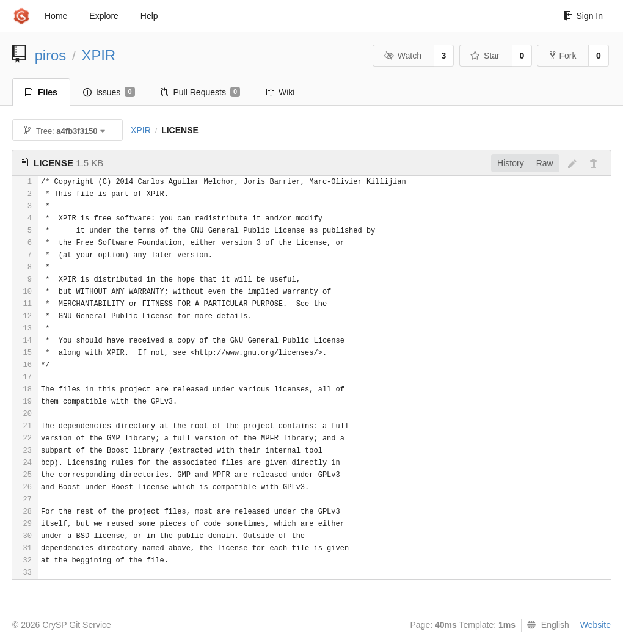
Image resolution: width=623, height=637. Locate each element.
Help (149, 16)
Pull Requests (201, 92)
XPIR (99, 55)
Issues (109, 92)
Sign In (583, 16)
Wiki (280, 92)
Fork (563, 55)
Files (41, 92)
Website (595, 625)
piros (51, 55)
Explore (103, 16)
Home (56, 16)
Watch (402, 55)
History (510, 163)
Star (485, 55)
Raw (544, 163)
